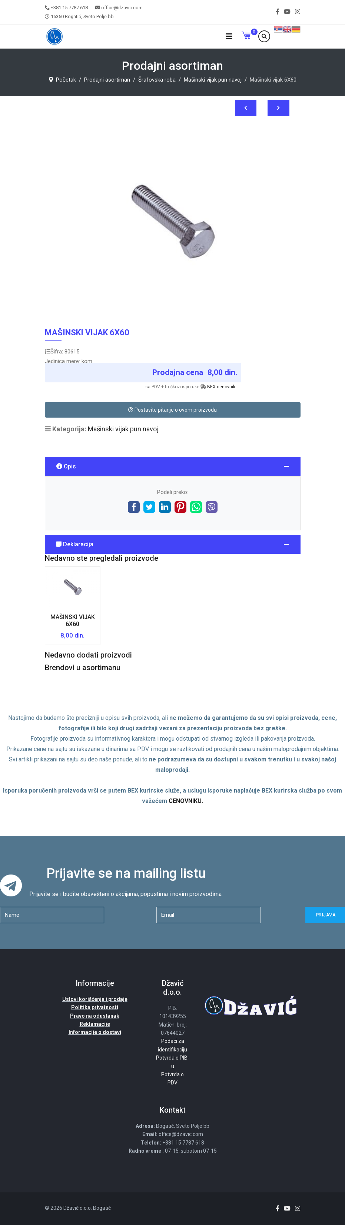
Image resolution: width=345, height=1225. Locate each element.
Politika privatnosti (94, 1007)
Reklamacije (95, 1024)
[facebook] (277, 11)
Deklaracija (74, 544)
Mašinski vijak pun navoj (123, 429)
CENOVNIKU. (186, 800)
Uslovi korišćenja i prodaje (94, 999)
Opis (66, 466)
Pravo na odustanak (94, 1016)
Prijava (325, 915)
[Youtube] (287, 11)
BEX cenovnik (221, 386)
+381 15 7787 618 (69, 7)
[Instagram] (297, 11)
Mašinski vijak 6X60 (72, 620)
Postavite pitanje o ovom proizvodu (172, 410)
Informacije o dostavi (95, 1032)
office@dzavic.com (122, 7)
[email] (208, 915)
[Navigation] (229, 36)
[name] (52, 915)
